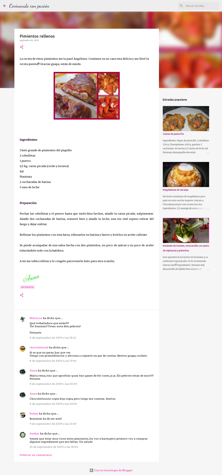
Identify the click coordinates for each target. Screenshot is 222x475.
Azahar (34, 433)
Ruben (34, 413)
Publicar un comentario (36, 455)
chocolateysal (39, 347)
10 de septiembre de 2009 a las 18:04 (54, 446)
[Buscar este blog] (202, 6)
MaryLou (36, 318)
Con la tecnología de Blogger (111, 470)
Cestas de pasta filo (173, 134)
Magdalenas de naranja (175, 190)
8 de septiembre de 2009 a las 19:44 (53, 360)
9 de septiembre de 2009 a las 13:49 (53, 423)
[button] (22, 47)
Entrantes (27, 287)
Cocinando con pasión (29, 6)
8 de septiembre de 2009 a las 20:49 (53, 383)
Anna (33, 370)
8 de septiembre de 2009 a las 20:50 (53, 403)
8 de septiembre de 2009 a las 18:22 (53, 337)
